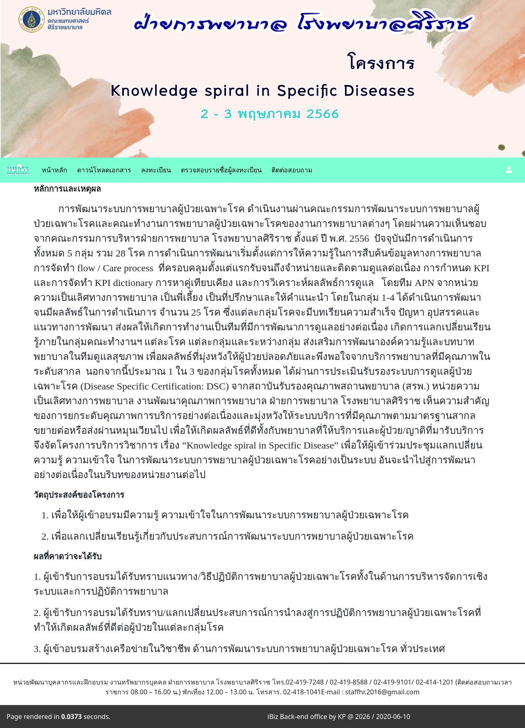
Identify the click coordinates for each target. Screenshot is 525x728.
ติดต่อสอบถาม (292, 169)
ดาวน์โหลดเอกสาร (104, 169)
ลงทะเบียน (156, 169)
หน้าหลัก (54, 169)
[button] (509, 170)
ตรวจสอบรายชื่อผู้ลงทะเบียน (221, 169)
